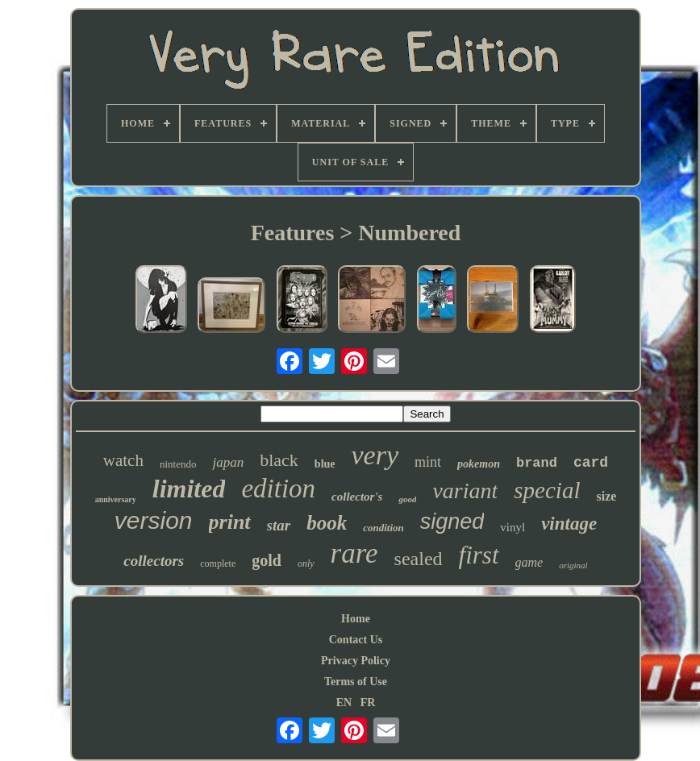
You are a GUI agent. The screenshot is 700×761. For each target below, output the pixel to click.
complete (217, 563)
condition (383, 528)
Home (355, 619)
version (154, 520)
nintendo (178, 464)
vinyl (512, 527)
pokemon (478, 464)
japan (228, 462)
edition (278, 488)
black (279, 460)
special (547, 490)
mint (428, 462)
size (606, 496)
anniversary (115, 499)
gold (266, 560)
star (279, 525)
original (573, 565)
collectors (153, 560)
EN (344, 703)
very (375, 455)
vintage (569, 524)
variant (465, 490)
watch (123, 460)
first (479, 555)
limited (189, 488)
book (326, 523)
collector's (356, 496)
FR (368, 703)
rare (354, 553)
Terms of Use (355, 682)
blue (325, 464)
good (407, 499)
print (230, 522)
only (306, 563)
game (529, 562)
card (590, 463)
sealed (418, 558)
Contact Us (356, 640)
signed (452, 521)
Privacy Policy (355, 661)
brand (536, 463)
